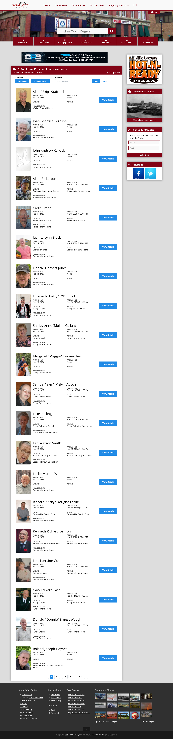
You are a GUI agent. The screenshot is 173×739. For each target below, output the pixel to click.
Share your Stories (76, 703)
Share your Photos (76, 700)
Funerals (32, 72)
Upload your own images (106, 721)
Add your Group (75, 697)
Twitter (54, 710)
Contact (23, 703)
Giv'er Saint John (30, 718)
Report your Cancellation (79, 712)
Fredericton (56, 697)
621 (80, 677)
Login (154, 12)
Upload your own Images (144, 120)
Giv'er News (61, 5)
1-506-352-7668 (36, 697)
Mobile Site (27, 694)
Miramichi (55, 694)
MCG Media (28, 712)
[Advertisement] (144, 218)
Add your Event (74, 706)
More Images (148, 721)
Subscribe (144, 155)
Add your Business (76, 694)
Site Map (24, 706)
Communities (78, 5)
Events (46, 5)
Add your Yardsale (76, 709)
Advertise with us (28, 700)
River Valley (56, 700)
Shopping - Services (119, 5)
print (117, 72)
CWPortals (27, 715)
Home (16, 72)
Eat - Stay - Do (97, 5)
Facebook (55, 713)
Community (24, 72)
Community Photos (143, 91)
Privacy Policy (26, 709)
